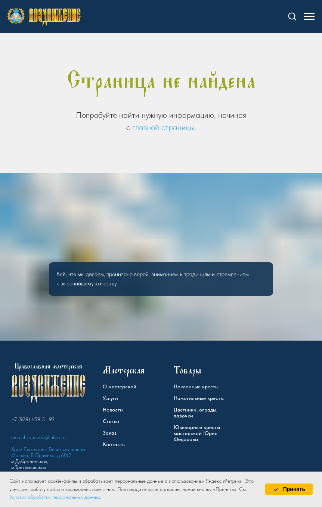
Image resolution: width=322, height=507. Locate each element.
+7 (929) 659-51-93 (33, 419)
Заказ (110, 433)
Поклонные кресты (196, 386)
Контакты (114, 444)
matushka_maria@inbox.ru (38, 437)
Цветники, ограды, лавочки (195, 413)
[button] (292, 16)
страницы (178, 127)
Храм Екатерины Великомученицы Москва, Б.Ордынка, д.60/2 (48, 452)
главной (145, 127)
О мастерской (119, 386)
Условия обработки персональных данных (54, 497)
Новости (113, 410)
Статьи (111, 421)
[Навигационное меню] (309, 16)
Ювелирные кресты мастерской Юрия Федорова (197, 433)
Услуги (110, 398)
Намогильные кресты (199, 398)
